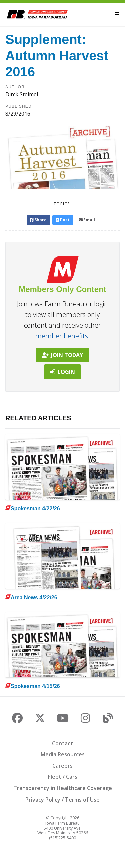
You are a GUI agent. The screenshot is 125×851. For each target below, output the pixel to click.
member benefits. (62, 335)
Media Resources (63, 754)
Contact (62, 743)
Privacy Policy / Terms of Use (62, 799)
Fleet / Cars (62, 776)
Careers (62, 765)
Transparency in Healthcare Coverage (62, 788)
